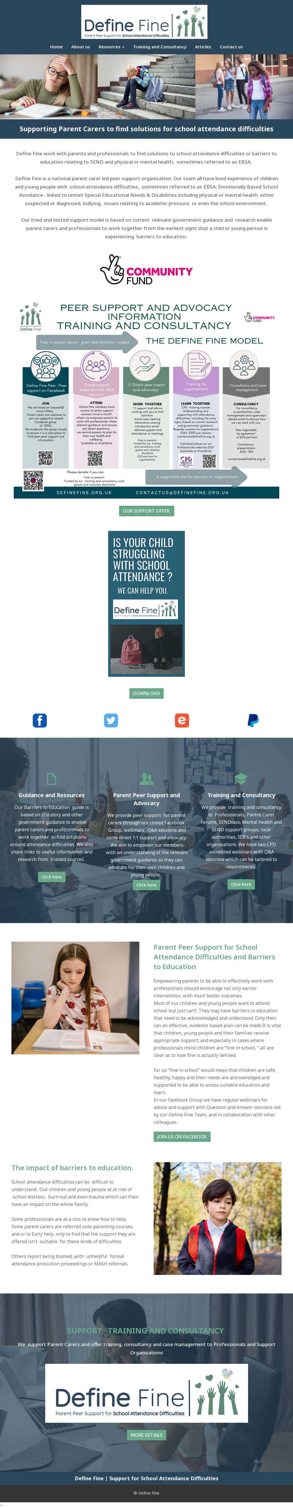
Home (56, 46)
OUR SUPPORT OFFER (147, 511)
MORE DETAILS (147, 1435)
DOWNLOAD (146, 693)
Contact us (231, 46)
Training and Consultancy (160, 46)
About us (80, 46)
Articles (203, 46)
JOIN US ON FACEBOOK (182, 1137)
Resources (111, 46)
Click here (52, 877)
